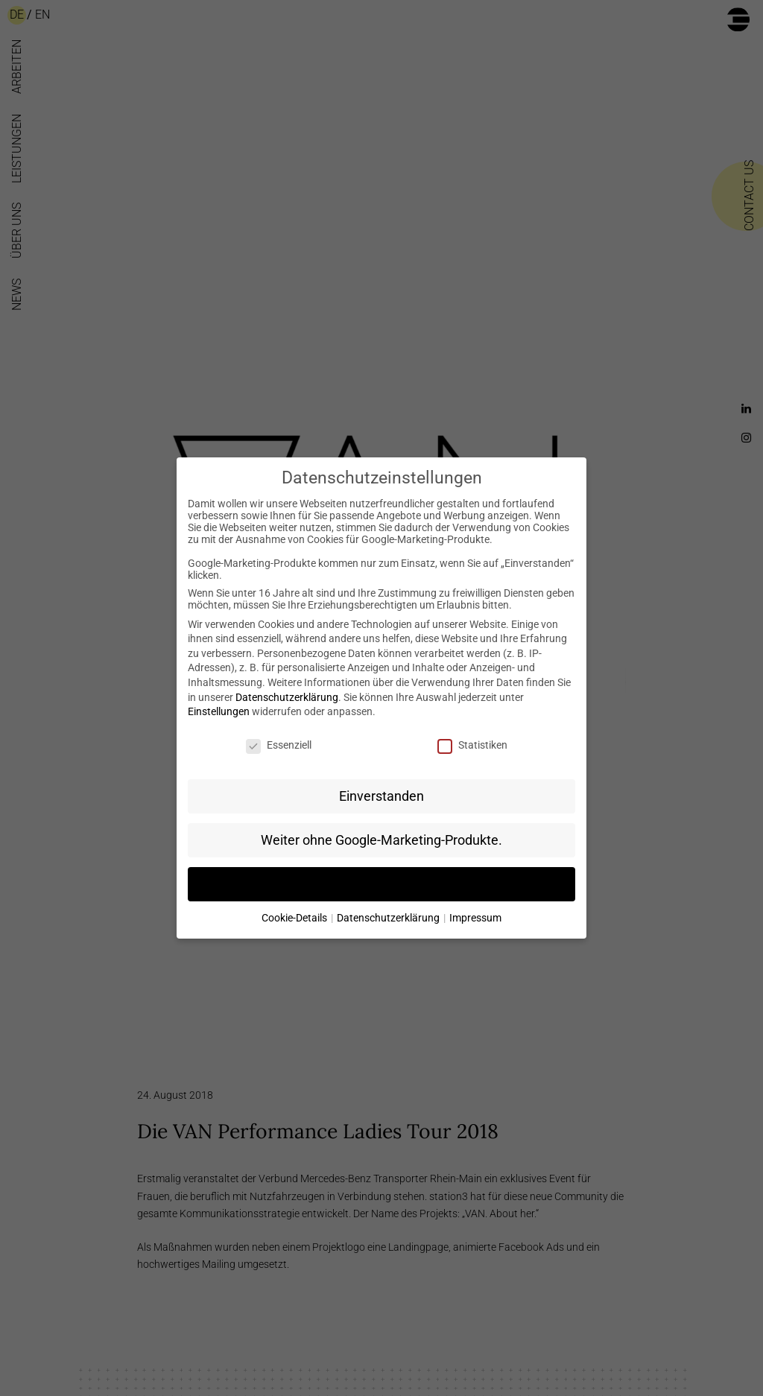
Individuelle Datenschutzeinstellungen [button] (381, 884)
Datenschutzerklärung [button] (389, 918)
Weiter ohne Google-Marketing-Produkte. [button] (381, 840)
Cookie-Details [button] (295, 918)
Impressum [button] (475, 918)
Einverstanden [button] (381, 796)
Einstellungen (219, 711)
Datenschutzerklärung (286, 697)
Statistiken (472, 745)
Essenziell (278, 745)
